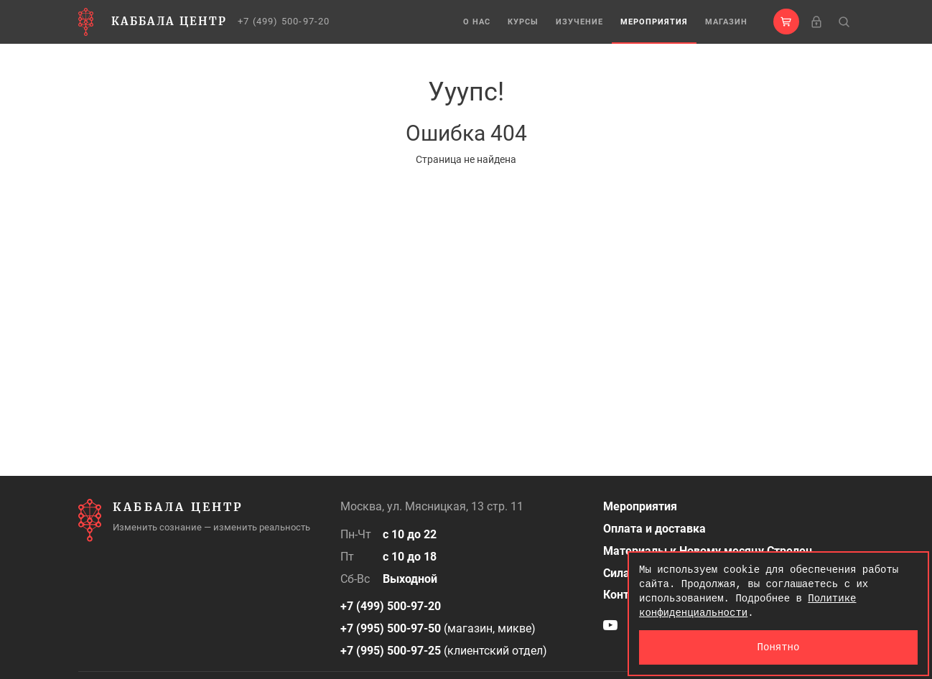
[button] (786, 21)
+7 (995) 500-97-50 (390, 628)
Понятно (779, 647)
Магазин (726, 22)
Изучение (579, 22)
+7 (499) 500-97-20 (284, 21)
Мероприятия (654, 22)
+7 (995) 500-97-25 (390, 650)
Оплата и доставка (654, 528)
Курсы (523, 22)
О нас (476, 22)
